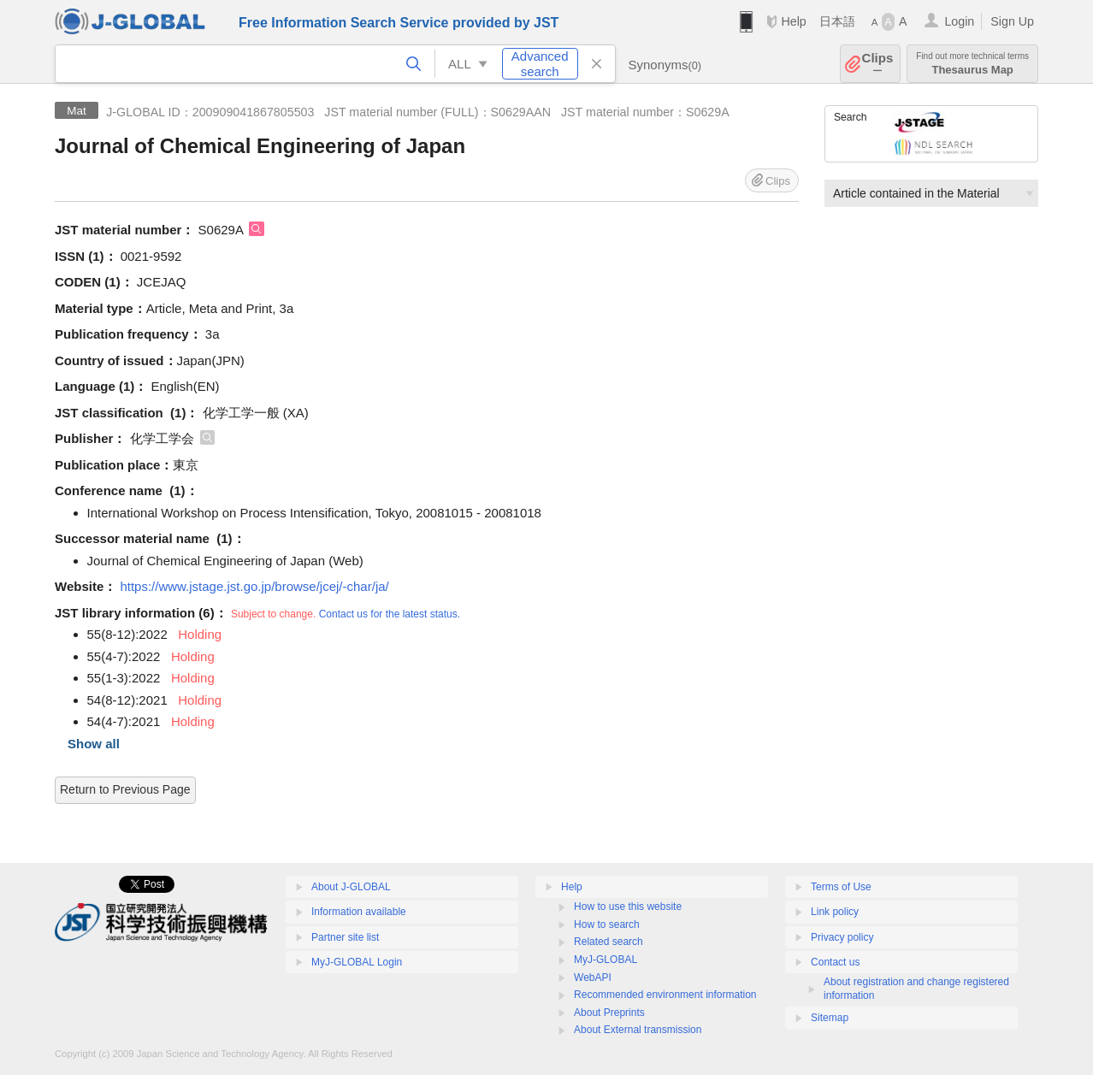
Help (793, 21)
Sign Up (1012, 21)
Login (959, 21)
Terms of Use (841, 887)
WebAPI (592, 977)
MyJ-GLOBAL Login (356, 962)
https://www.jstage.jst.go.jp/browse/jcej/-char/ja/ (254, 586)
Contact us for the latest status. (389, 614)
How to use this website (628, 907)
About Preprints (609, 1013)
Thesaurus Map (972, 63)
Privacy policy (842, 937)
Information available (358, 912)
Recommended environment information (665, 995)
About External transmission (637, 1030)
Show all (94, 743)
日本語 (837, 21)
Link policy (835, 912)
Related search (608, 942)
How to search (607, 924)
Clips (878, 63)
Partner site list (345, 937)
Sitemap (829, 1018)
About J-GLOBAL (351, 887)
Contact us (835, 962)
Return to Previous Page (125, 789)
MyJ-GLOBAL (605, 960)
